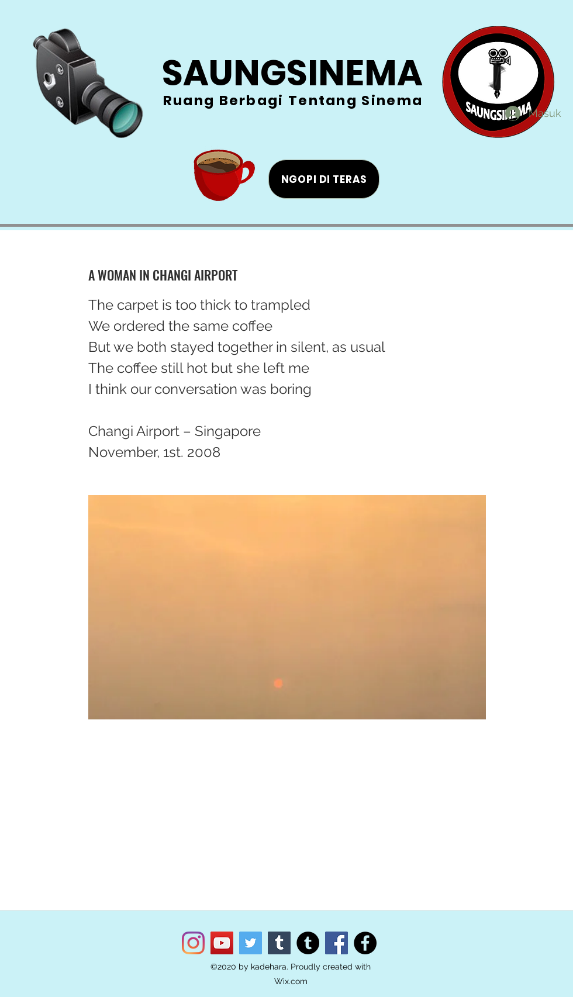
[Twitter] (250, 943)
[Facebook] (336, 943)
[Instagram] (193, 943)
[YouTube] (221, 943)
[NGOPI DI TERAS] (323, 179)
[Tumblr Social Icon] (279, 943)
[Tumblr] (307, 943)
